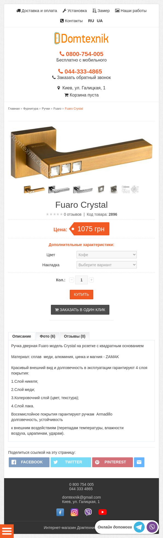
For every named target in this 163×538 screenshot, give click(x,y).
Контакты (71, 20)
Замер (101, 10)
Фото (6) (47, 336)
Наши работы (131, 10)
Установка (75, 10)
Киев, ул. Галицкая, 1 (81, 88)
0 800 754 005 (81, 484)
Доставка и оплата (36, 10)
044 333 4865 (81, 489)
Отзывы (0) (74, 336)
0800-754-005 (81, 54)
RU (91, 20)
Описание (21, 336)
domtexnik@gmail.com (81, 497)
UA (100, 20)
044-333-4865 (80, 71)
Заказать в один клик (80, 310)
